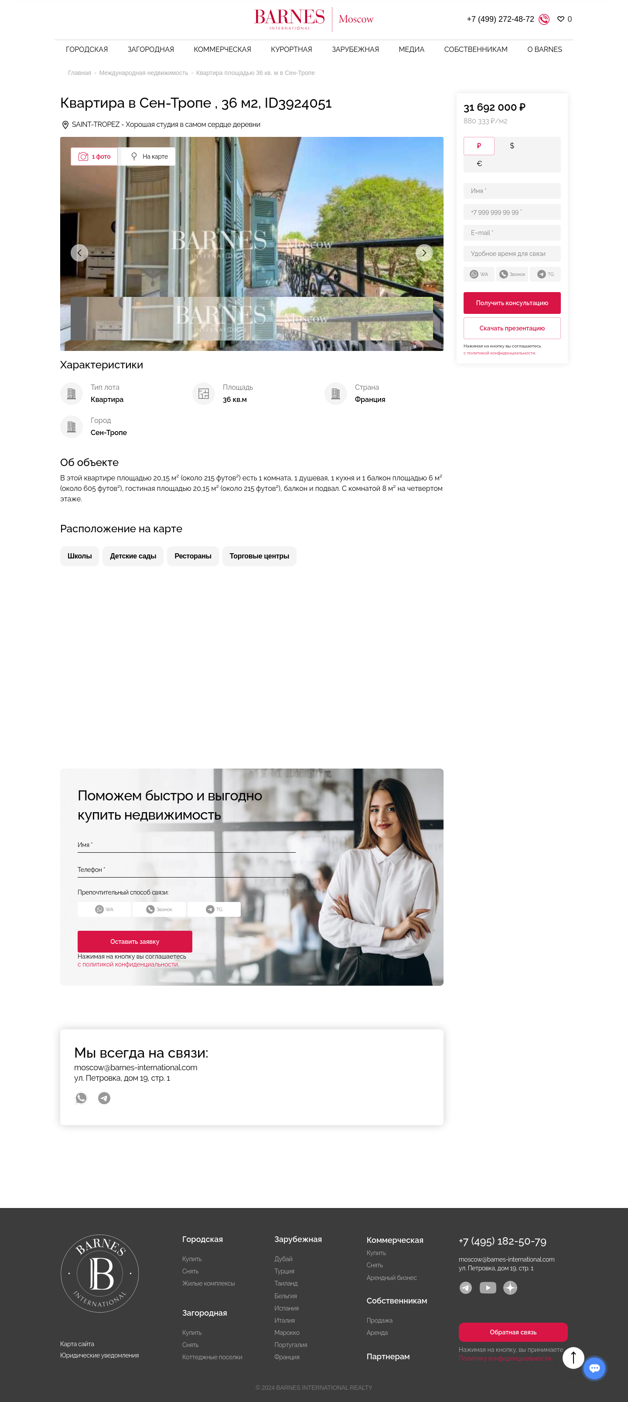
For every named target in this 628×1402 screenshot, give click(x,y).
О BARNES (544, 49)
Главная (80, 72)
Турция (284, 1271)
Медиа (412, 49)
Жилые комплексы (208, 1283)
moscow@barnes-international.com (135, 1067)
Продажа (379, 1320)
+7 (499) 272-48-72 (500, 19)
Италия (284, 1320)
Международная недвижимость (144, 72)
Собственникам (476, 49)
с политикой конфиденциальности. (128, 964)
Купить (191, 1259)
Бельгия (285, 1296)
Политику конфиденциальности (505, 1358)
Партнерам (388, 1356)
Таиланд (285, 1283)
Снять (190, 1271)
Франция (286, 1357)
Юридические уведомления (99, 1355)
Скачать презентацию (512, 328)
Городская (87, 49)
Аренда (377, 1332)
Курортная (291, 49)
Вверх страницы (573, 1358)
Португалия (290, 1344)
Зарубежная (355, 49)
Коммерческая (222, 49)
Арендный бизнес (392, 1277)
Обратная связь (513, 1332)
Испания (286, 1308)
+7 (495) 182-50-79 (502, 1241)
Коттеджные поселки (212, 1357)
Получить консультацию (512, 302)
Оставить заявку (133, 941)
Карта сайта (77, 1344)
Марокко (286, 1332)
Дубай (283, 1259)
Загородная (151, 49)
